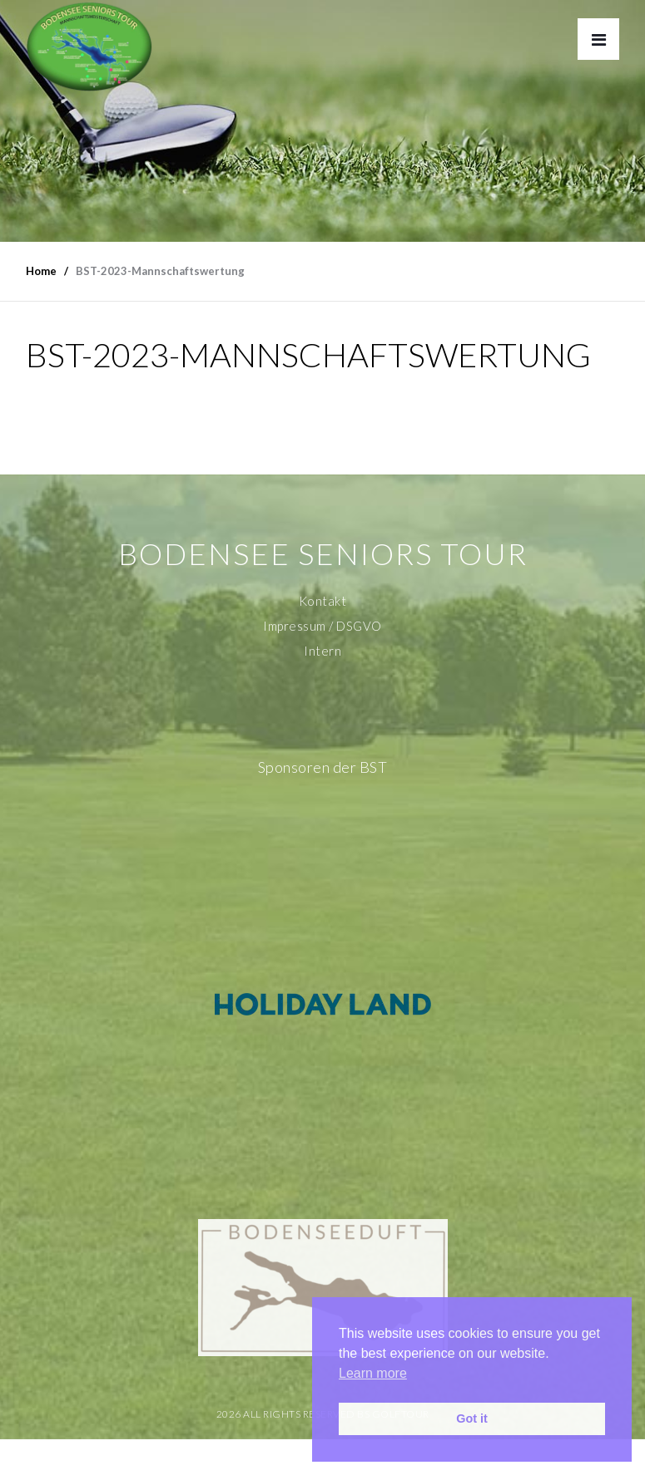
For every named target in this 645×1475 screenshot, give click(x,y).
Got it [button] (472, 1418)
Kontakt (323, 600)
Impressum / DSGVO (322, 625)
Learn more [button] (373, 1373)
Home (41, 271)
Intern (322, 650)
